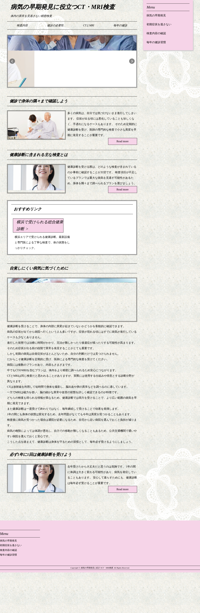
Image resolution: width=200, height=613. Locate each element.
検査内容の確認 (156, 33)
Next (132, 61)
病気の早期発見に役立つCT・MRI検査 (63, 7)
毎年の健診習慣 (156, 42)
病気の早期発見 (156, 15)
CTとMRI (88, 25)
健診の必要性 (55, 25)
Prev (12, 61)
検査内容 (22, 25)
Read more (123, 141)
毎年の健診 (120, 25)
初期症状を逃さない (159, 24)
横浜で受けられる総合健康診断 (40, 225)
